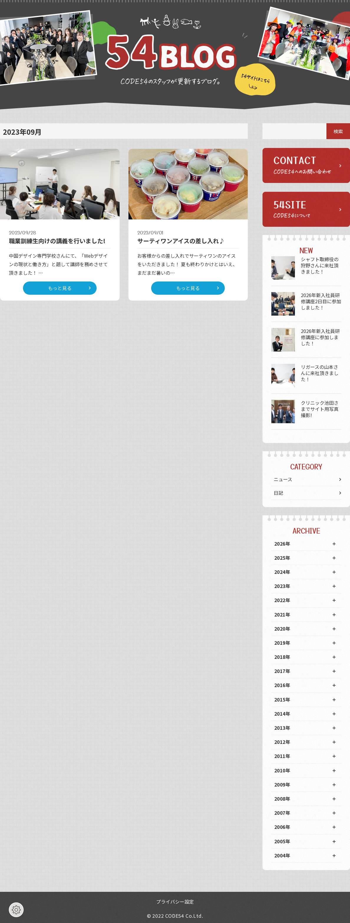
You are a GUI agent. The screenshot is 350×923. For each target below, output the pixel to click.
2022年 (282, 600)
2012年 (282, 741)
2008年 (282, 798)
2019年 (282, 642)
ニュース (283, 479)
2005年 (282, 841)
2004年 (282, 855)
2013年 (282, 727)
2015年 (282, 699)
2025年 (282, 557)
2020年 (282, 628)
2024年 (282, 571)
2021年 (282, 614)
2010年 (282, 770)
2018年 (282, 656)
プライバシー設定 (175, 901)
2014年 (282, 713)
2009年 (282, 784)
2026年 (282, 543)
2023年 (282, 585)
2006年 (282, 826)
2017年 (282, 670)
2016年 (282, 685)
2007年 (282, 812)
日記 (278, 492)
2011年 (282, 755)
